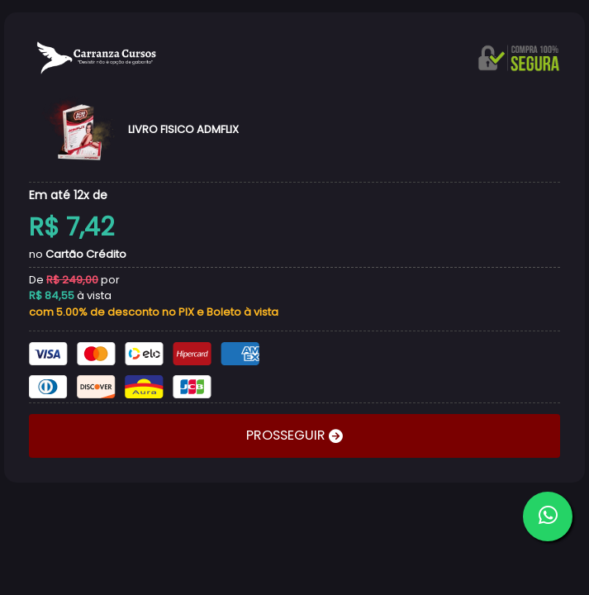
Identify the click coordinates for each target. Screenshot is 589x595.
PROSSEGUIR (287, 435)
